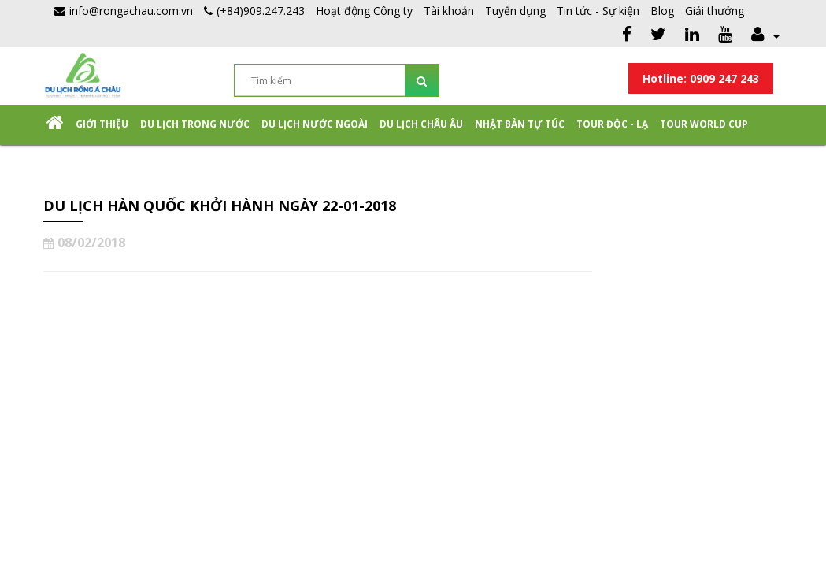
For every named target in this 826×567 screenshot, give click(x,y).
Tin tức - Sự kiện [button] (598, 10)
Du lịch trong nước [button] (195, 124)
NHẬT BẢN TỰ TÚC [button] (520, 124)
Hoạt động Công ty (364, 10)
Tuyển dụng (515, 10)
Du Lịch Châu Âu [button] (421, 124)
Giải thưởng (714, 10)
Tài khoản (449, 10)
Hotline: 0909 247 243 (701, 78)
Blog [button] (662, 10)
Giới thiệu (102, 124)
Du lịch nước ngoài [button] (314, 124)
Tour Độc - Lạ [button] (612, 124)
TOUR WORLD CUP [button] (704, 124)
